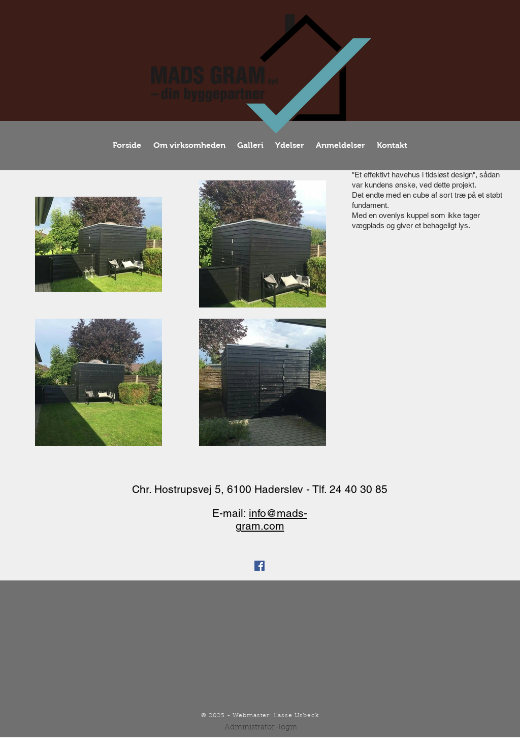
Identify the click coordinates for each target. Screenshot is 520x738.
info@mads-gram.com (272, 519)
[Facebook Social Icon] (259, 566)
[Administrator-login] (260, 727)
